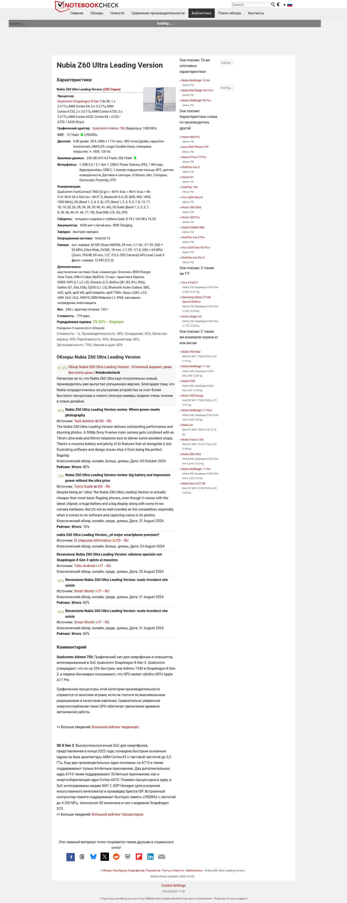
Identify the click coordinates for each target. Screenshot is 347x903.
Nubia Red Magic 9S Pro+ (197, 90)
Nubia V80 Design (193, 395)
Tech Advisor (84, 421)
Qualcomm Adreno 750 (108, 128)
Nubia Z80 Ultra (191, 454)
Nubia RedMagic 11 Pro (196, 469)
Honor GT (188, 177)
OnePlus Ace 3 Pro (193, 237)
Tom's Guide (83, 486)
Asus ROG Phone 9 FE (195, 147)
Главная (76, 13)
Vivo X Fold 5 (190, 282)
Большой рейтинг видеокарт (115, 727)
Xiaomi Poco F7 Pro (194, 157)
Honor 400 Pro (191, 137)
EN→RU (105, 421)
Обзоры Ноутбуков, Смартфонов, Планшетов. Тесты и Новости (143, 870)
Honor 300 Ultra (191, 207)
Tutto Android (84, 566)
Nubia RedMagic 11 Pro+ (197, 410)
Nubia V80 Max (191, 351)
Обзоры (97, 13)
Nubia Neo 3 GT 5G (193, 483)
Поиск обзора (229, 13)
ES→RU (123, 540)
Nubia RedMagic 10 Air (196, 80)
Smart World (83, 591)
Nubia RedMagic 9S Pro (196, 100)
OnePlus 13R (190, 187)
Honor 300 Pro (191, 217)
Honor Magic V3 (192, 316)
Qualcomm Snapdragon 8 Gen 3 (79, 101)
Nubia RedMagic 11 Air (196, 366)
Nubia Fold (188, 381)
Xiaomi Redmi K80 (193, 227)
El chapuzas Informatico (92, 540)
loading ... (17, 24)
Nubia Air (187, 425)
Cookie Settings (173, 885)
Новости (117, 13)
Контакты (256, 13)
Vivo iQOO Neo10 (192, 197)
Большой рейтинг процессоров (117, 814)
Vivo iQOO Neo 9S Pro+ (196, 247)
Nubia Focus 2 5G (193, 439)
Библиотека (201, 13)
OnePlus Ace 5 (191, 167)
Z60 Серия (111, 89)
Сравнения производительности (158, 13)
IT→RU (105, 566)
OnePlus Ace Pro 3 (193, 257)
